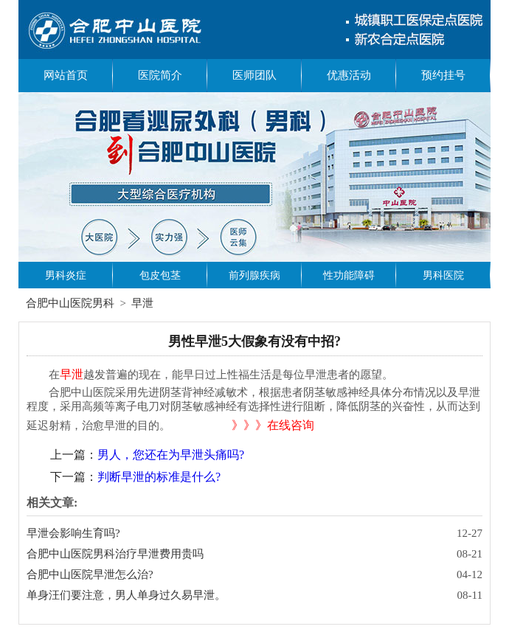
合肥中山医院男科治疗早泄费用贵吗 (115, 554)
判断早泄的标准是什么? (159, 476)
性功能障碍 (349, 275)
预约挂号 (443, 75)
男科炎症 (65, 275)
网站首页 (66, 75)
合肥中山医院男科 (70, 303)
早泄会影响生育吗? (73, 533)
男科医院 (443, 275)
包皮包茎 (160, 275)
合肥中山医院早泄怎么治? (90, 574)
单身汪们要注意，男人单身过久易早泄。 (126, 595)
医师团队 (254, 75)
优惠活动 (349, 75)
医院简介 (160, 75)
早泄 (142, 303)
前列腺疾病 (254, 275)
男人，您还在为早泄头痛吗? (170, 454)
